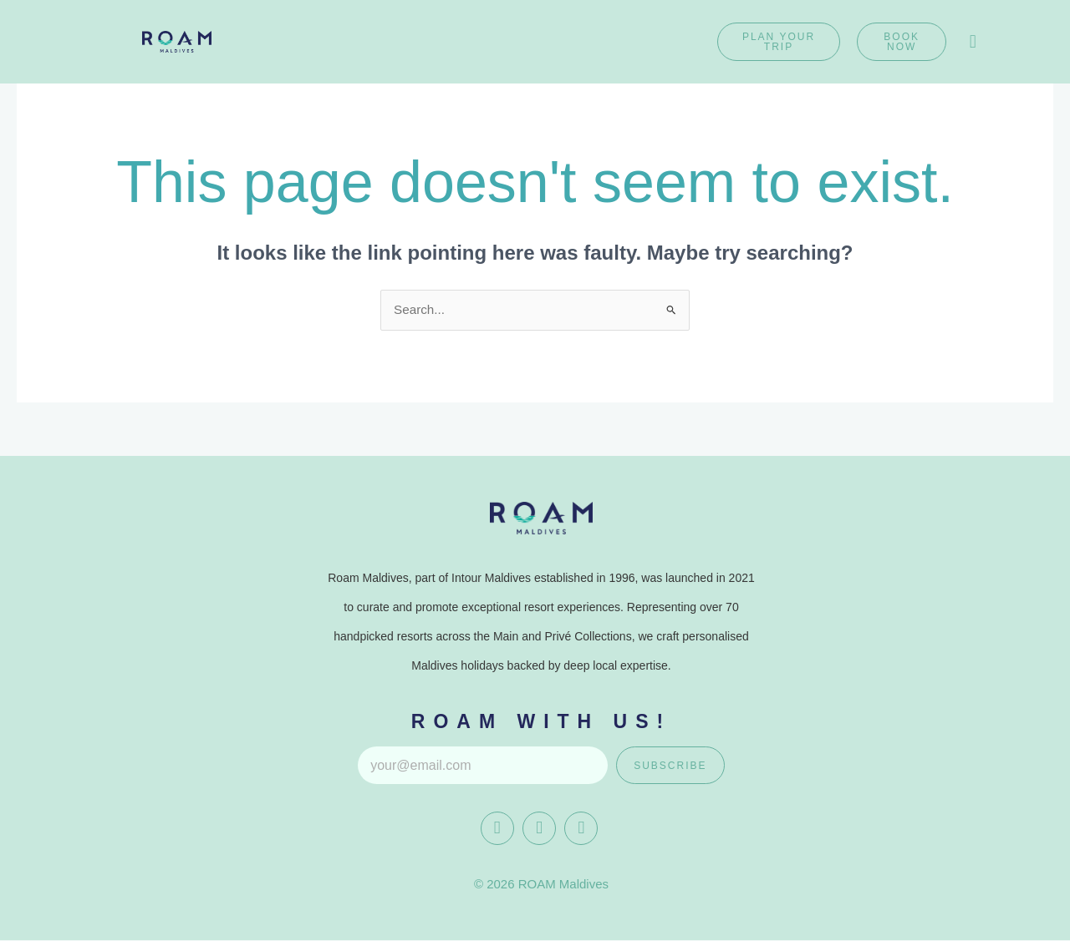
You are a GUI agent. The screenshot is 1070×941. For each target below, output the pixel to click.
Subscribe (670, 766)
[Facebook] (497, 829)
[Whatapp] (581, 829)
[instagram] (539, 829)
